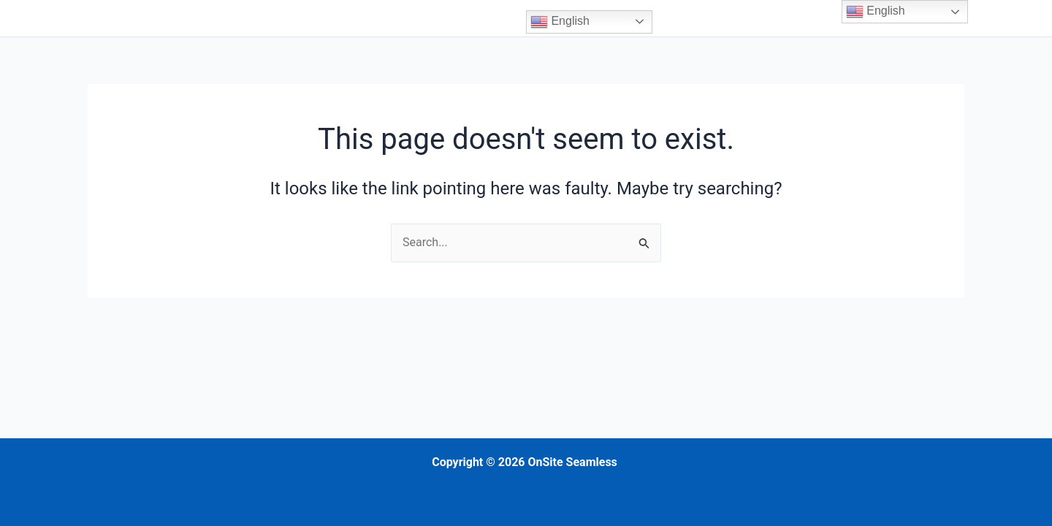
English (560, 22)
